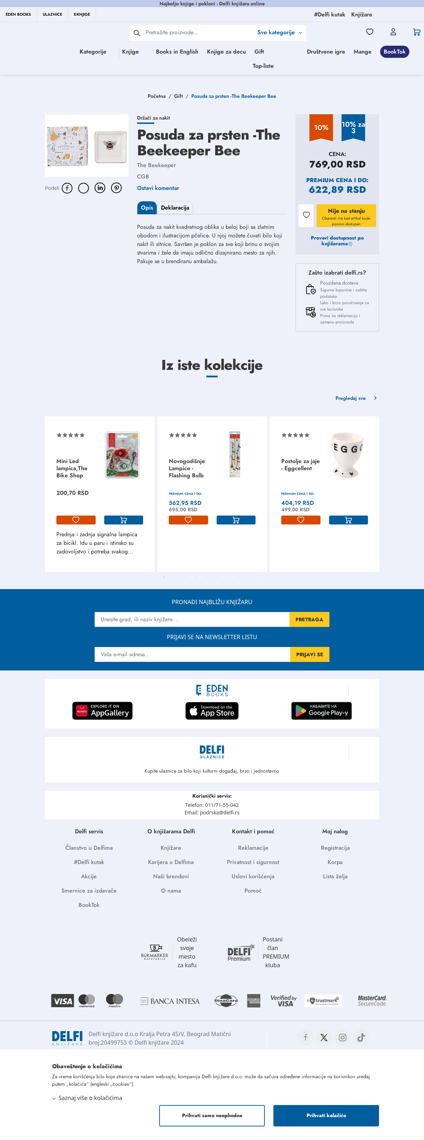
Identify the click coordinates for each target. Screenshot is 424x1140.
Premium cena (329, 183)
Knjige (134, 51)
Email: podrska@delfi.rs (212, 815)
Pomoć (253, 894)
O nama (171, 894)
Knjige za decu (258, 51)
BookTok (269, 67)
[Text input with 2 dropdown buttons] (199, 32)
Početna (157, 99)
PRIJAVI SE (309, 657)
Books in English (209, 51)
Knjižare (171, 851)
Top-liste (336, 67)
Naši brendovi (171, 879)
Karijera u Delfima (171, 865)
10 (260, 580)
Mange (237, 67)
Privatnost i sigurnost (253, 865)
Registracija (335, 851)
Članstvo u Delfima (89, 851)
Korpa (335, 865)
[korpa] (123, 523)
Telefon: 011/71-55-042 (212, 808)
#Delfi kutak (89, 865)
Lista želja (335, 879)
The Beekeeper (156, 168)
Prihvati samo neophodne (212, 1118)
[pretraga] (137, 33)
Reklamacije (253, 851)
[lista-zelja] (76, 523)
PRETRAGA (309, 622)
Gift (291, 51)
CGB (143, 180)
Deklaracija (175, 211)
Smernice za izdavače (89, 894)
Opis (147, 211)
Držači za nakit (153, 121)
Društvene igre (200, 67)
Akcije (89, 879)
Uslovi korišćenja (253, 879)
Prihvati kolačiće (326, 1118)
